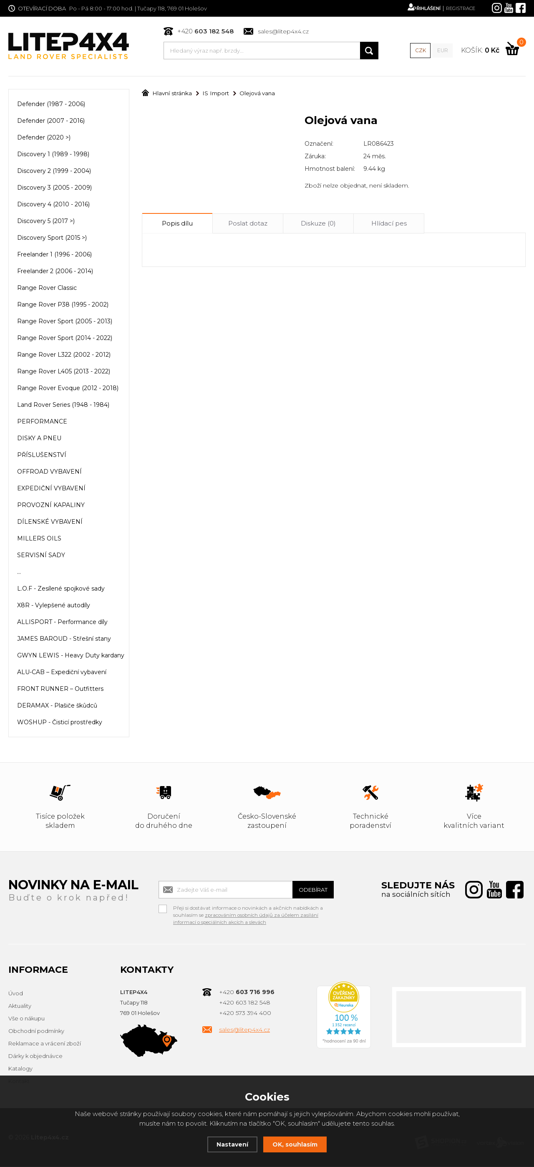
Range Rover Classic (47, 288)
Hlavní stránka (165, 94)
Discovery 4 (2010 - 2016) (53, 205)
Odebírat (308, 890)
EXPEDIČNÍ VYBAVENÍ (51, 489)
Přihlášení (419, 8)
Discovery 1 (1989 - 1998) (53, 155)
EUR (441, 51)
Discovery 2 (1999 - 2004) (54, 171)
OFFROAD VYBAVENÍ (49, 472)
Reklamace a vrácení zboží (44, 1044)
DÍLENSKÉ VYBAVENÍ (50, 522)
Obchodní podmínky (36, 1031)
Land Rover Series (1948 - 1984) (63, 405)
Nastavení (231, 1144)
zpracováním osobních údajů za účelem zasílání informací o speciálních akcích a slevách (247, 919)
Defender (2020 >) (44, 138)
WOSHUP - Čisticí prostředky (59, 723)
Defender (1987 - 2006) (51, 105)
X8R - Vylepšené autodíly (53, 606)
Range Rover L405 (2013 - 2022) (63, 372)
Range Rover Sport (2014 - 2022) (64, 338)
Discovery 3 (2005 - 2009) (54, 188)
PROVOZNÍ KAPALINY (51, 506)
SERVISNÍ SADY (41, 556)
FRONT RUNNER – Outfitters (60, 689)
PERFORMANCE (42, 422)
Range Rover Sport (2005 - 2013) (64, 322)
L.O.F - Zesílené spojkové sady (61, 589)
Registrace (458, 8)
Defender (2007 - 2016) (51, 121)
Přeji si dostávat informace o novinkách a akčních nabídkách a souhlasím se (248, 910)
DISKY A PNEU (39, 439)
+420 (205, 32)
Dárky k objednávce (35, 1056)
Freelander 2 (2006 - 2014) (55, 272)
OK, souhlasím (296, 1144)
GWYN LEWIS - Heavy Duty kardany (70, 656)
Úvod (15, 994)
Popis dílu (177, 224)
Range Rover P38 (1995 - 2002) (62, 305)
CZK (419, 51)
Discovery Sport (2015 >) (52, 238)
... (19, 572)
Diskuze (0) (318, 224)
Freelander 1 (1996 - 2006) (54, 255)
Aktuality (19, 1006)
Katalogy (20, 1069)
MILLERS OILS (39, 539)
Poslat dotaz (248, 224)
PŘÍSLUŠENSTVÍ (41, 455)
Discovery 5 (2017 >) (46, 222)
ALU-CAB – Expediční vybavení (61, 673)
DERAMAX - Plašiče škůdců (57, 706)
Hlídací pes (389, 224)
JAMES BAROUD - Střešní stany (64, 639)
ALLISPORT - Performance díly (62, 623)
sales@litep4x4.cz (282, 32)
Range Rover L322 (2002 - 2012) (64, 355)
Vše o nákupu (26, 1019)
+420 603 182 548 (244, 1003)
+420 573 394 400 (245, 1013)
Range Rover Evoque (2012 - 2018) (67, 389)
